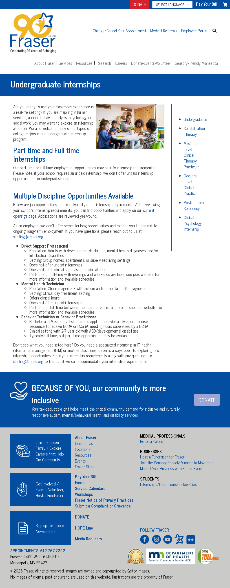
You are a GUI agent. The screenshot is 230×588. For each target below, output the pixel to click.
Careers (121, 63)
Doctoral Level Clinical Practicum (191, 184)
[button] (214, 30)
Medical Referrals (163, 30)
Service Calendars (90, 488)
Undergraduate (195, 119)
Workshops (84, 494)
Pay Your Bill (85, 476)
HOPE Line (84, 527)
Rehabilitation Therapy (194, 131)
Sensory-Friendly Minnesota (196, 63)
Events (80, 460)
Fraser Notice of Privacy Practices (104, 499)
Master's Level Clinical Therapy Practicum (191, 155)
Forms (80, 482)
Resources (84, 63)
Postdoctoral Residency (194, 205)
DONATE (139, 4)
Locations (82, 449)
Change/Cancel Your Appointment (119, 30)
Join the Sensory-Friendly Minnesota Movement (177, 462)
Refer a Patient (152, 441)
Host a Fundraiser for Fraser (162, 456)
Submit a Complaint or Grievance (103, 505)
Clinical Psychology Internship (193, 223)
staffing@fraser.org (28, 236)
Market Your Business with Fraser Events (172, 468)
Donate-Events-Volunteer (151, 63)
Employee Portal (194, 30)
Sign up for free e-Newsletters (50, 528)
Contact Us (84, 443)
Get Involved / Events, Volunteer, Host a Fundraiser (50, 489)
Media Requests (88, 538)
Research (104, 63)
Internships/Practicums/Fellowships (168, 484)
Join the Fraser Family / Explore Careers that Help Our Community (50, 451)
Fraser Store (85, 466)
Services (65, 63)
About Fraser (44, 63)
